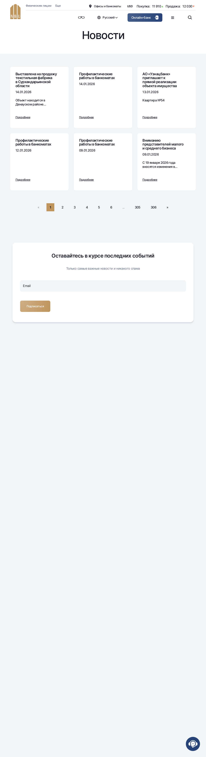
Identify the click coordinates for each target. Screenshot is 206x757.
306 (153, 207)
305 (137, 207)
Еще (58, 5)
